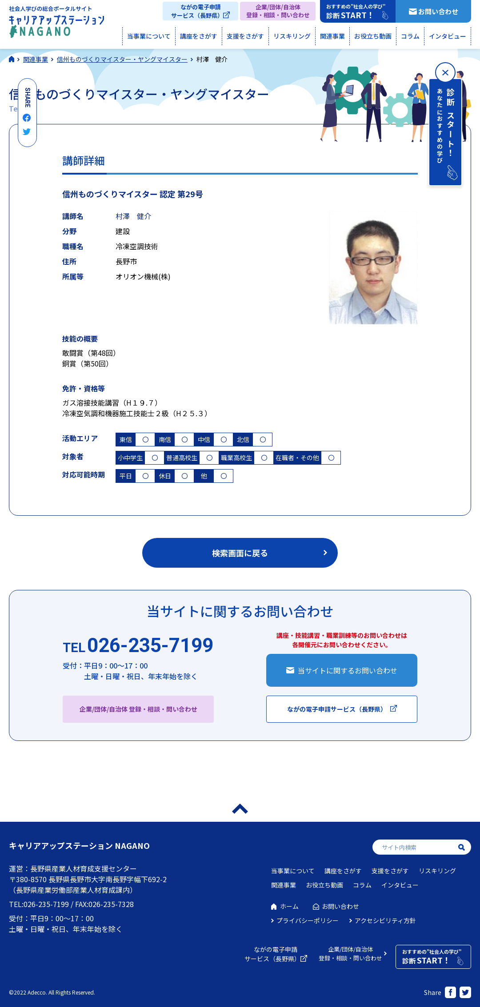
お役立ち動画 (373, 36)
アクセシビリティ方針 (385, 920)
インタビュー (447, 36)
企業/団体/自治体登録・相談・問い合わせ (278, 11)
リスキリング (292, 36)
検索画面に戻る (240, 552)
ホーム (289, 906)
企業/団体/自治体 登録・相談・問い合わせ (138, 709)
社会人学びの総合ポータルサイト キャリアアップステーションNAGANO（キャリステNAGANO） (56, 24)
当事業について (149, 36)
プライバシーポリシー (307, 920)
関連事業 (332, 36)
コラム (410, 36)
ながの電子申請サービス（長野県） (197, 11)
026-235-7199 (138, 646)
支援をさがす (245, 36)
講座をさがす (198, 36)
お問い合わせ (438, 11)
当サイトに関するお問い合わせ (347, 670)
